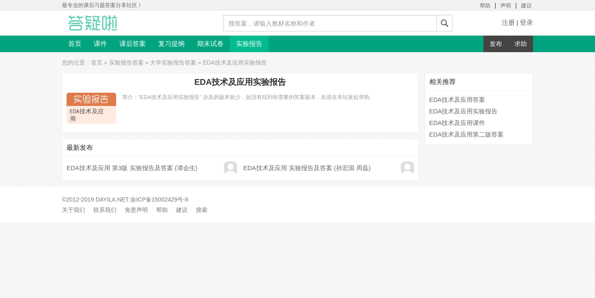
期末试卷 (210, 43)
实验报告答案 (126, 62)
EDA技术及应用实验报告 (463, 111)
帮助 (485, 5)
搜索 (201, 210)
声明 (505, 5)
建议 (526, 5)
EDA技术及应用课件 (457, 122)
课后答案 (132, 43)
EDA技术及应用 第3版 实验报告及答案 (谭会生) (132, 167)
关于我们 (73, 210)
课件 (100, 43)
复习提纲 (171, 43)
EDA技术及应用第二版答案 (466, 134)
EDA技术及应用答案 (457, 99)
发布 (496, 43)
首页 (74, 43)
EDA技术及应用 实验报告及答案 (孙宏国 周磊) (307, 167)
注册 (508, 22)
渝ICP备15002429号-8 (159, 199)
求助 (520, 43)
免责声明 (136, 210)
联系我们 (105, 210)
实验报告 (249, 43)
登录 (526, 22)
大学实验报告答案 (173, 62)
